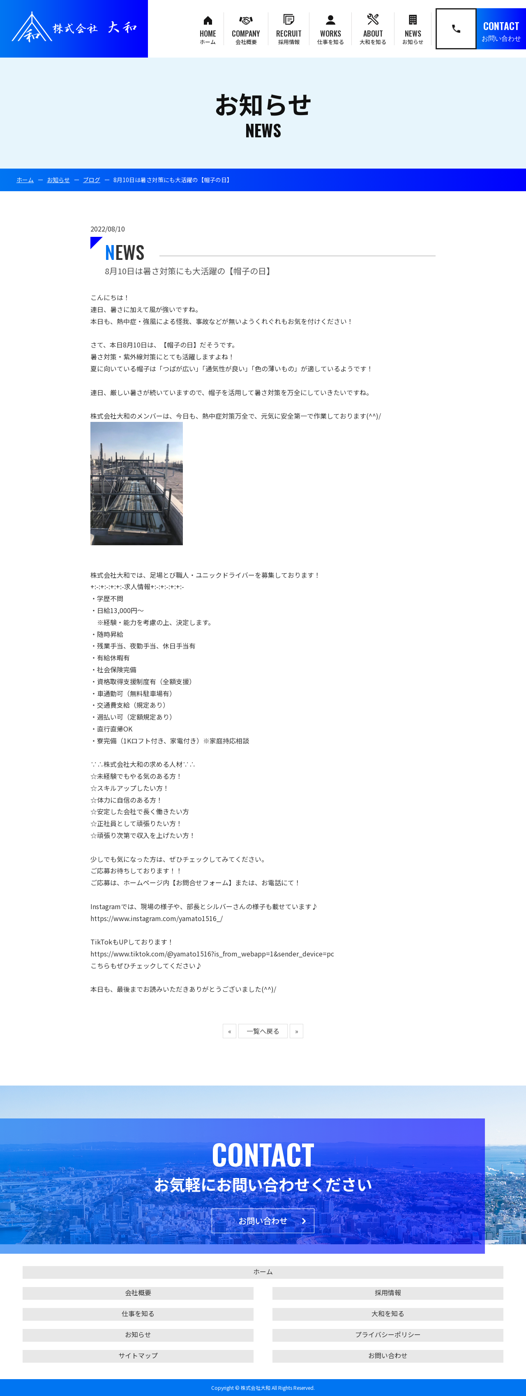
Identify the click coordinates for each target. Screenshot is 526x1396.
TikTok (101, 942)
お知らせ (58, 180)
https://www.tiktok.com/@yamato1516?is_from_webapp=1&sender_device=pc (212, 953)
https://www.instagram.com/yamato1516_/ (156, 918)
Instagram (105, 906)
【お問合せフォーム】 (202, 882)
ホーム (25, 180)
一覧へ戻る (263, 1031)
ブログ (91, 180)
